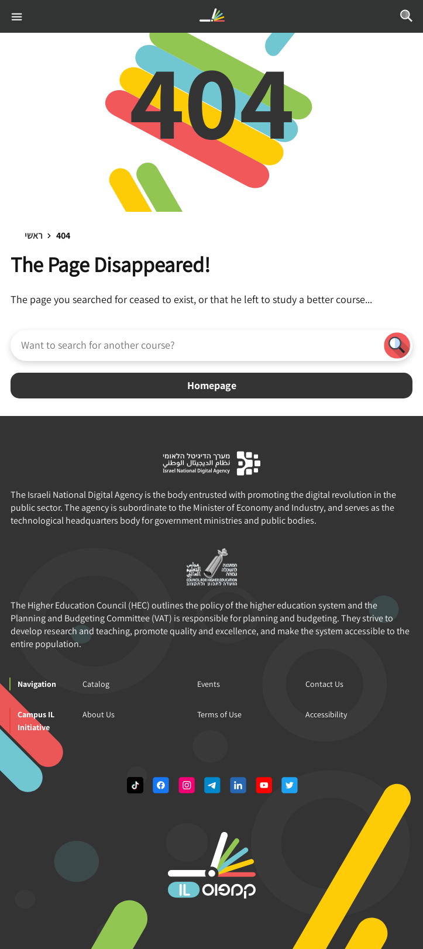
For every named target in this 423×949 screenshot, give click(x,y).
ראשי (34, 235)
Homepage (211, 385)
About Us (98, 714)
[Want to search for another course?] (196, 344)
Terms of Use (219, 714)
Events (208, 684)
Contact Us (324, 684)
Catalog (95, 684)
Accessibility (326, 714)
